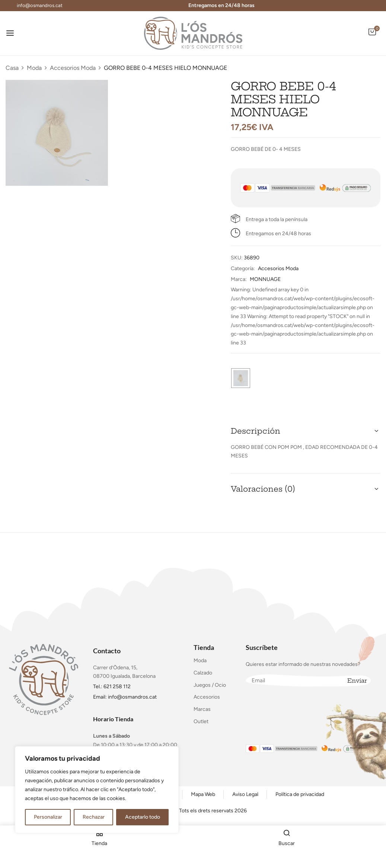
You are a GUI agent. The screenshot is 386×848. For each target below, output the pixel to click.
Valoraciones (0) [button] (263, 488)
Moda (34, 67)
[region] (97, 789)
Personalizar (48, 817)
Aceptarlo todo (142, 817)
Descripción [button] (255, 431)
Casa (12, 67)
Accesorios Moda (73, 67)
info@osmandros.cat (40, 5)
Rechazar (94, 817)
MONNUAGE (265, 279)
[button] (372, 36)
